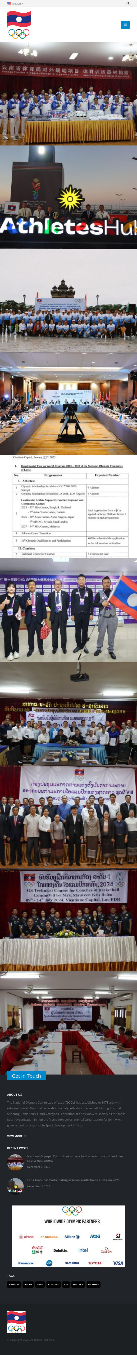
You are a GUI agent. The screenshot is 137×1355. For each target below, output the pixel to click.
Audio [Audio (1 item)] (28, 1284)
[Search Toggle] (128, 3)
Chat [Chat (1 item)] (40, 1284)
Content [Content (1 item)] (53, 1284)
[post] (15, 1162)
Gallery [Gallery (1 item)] (78, 1284)
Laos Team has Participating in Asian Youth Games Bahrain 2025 (73, 1180)
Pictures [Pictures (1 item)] (93, 1284)
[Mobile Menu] (125, 25)
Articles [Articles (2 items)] (14, 1284)
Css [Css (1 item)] (66, 1284)
